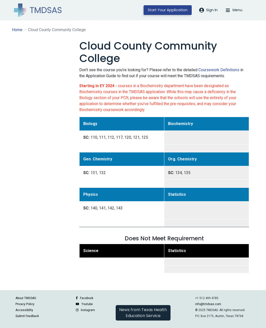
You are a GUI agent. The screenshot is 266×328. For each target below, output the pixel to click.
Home (17, 29)
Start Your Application (167, 9)
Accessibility (24, 310)
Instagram (88, 310)
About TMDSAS (25, 298)
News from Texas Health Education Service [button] (143, 313)
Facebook (86, 298)
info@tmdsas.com (208, 304)
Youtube (87, 304)
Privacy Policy (24, 304)
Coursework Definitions (218, 69)
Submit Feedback (27, 316)
